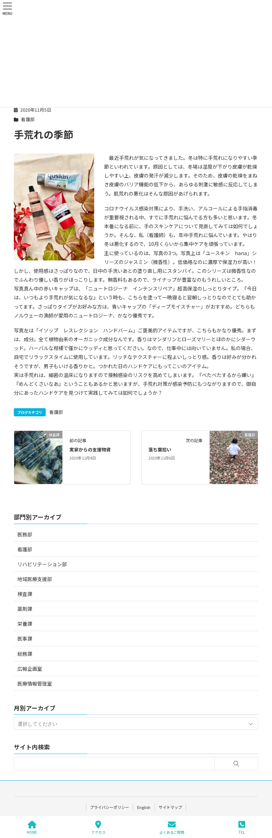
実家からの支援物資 (90, 449)
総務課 (24, 653)
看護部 (28, 119)
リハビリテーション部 (42, 564)
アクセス (98, 827)
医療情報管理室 (34, 683)
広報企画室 (29, 668)
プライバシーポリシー (109, 807)
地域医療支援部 (34, 579)
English (144, 807)
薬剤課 (24, 608)
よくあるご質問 (171, 827)
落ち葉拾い (159, 449)
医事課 (24, 638)
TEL (241, 827)
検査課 (24, 593)
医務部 (24, 534)
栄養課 (24, 623)
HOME (32, 827)
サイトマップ (170, 807)
